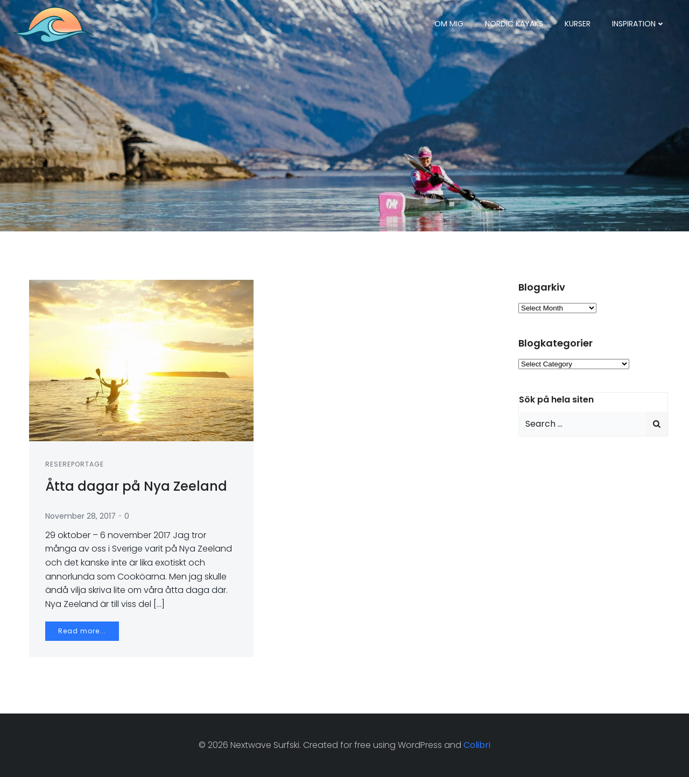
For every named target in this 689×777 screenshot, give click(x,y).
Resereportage (74, 464)
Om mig (448, 23)
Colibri (476, 745)
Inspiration (638, 23)
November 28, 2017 (80, 516)
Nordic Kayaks (514, 23)
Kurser (577, 23)
